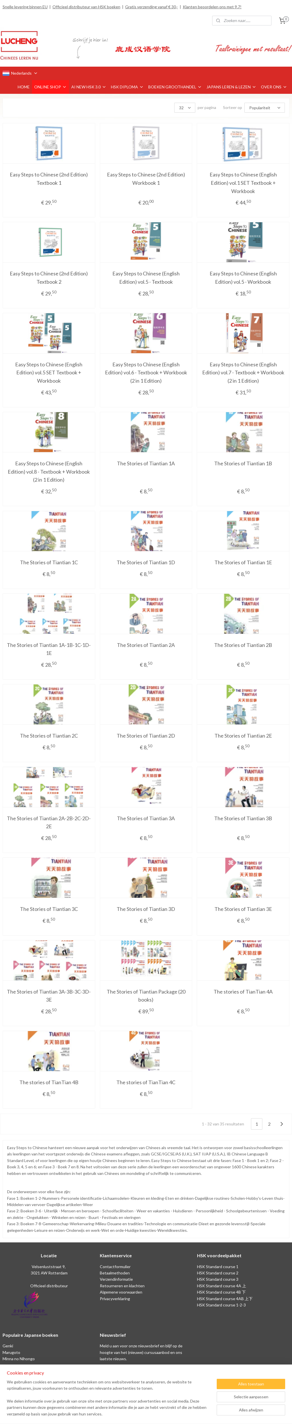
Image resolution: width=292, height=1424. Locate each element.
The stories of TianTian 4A (243, 991)
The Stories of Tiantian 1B (243, 463)
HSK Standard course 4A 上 (221, 1285)
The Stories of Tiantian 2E (243, 735)
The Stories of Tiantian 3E (243, 909)
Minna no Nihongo (19, 1358)
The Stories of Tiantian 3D (146, 909)
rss (138, 1413)
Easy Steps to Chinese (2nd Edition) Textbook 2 (49, 277)
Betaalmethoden (115, 1272)
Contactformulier (115, 1266)
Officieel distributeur (48, 1285)
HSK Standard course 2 (218, 1272)
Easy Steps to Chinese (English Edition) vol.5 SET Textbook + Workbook (48, 372)
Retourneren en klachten (122, 1285)
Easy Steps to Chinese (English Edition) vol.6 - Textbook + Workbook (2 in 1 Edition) (146, 372)
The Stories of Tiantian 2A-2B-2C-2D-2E (49, 822)
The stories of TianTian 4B (48, 1082)
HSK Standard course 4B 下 (221, 1292)
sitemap (128, 1413)
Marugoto (11, 1352)
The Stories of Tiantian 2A (146, 645)
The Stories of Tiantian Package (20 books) (146, 995)
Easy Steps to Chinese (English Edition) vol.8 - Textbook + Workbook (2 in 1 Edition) (49, 471)
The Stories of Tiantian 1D (146, 562)
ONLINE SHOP (50, 86)
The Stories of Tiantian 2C (49, 735)
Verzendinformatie (116, 1279)
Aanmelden (114, 1371)
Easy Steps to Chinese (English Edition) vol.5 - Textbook (146, 277)
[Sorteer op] (265, 107)
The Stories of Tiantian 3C (49, 909)
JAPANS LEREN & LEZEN (231, 86)
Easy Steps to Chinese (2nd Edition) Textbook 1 (49, 178)
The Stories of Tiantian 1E (243, 562)
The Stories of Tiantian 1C (49, 562)
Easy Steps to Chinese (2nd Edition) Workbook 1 (146, 178)
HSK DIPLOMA (127, 86)
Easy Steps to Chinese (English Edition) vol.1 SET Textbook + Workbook (243, 182)
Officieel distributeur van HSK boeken (86, 6)
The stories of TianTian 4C (145, 1082)
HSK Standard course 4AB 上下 (225, 1298)
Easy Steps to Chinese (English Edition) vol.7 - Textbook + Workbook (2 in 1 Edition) (243, 372)
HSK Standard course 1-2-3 (221, 1304)
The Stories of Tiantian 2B (243, 645)
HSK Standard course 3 (217, 1279)
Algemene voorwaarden (121, 1292)
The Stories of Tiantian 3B (243, 818)
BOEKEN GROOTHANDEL (175, 86)
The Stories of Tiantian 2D (146, 735)
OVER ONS (274, 86)
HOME (24, 86)
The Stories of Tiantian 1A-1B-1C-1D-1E (49, 649)
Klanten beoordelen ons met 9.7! (212, 6)
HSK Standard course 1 (218, 1266)
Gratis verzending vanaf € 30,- (151, 6)
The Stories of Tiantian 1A (146, 463)
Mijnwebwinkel (205, 1413)
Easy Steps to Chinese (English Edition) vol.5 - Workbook (243, 277)
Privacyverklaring (115, 1298)
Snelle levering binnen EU (25, 6)
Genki (8, 1345)
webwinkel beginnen (158, 1413)
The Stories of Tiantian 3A (146, 818)
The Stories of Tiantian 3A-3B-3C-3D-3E (49, 995)
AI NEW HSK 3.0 (88, 86)
